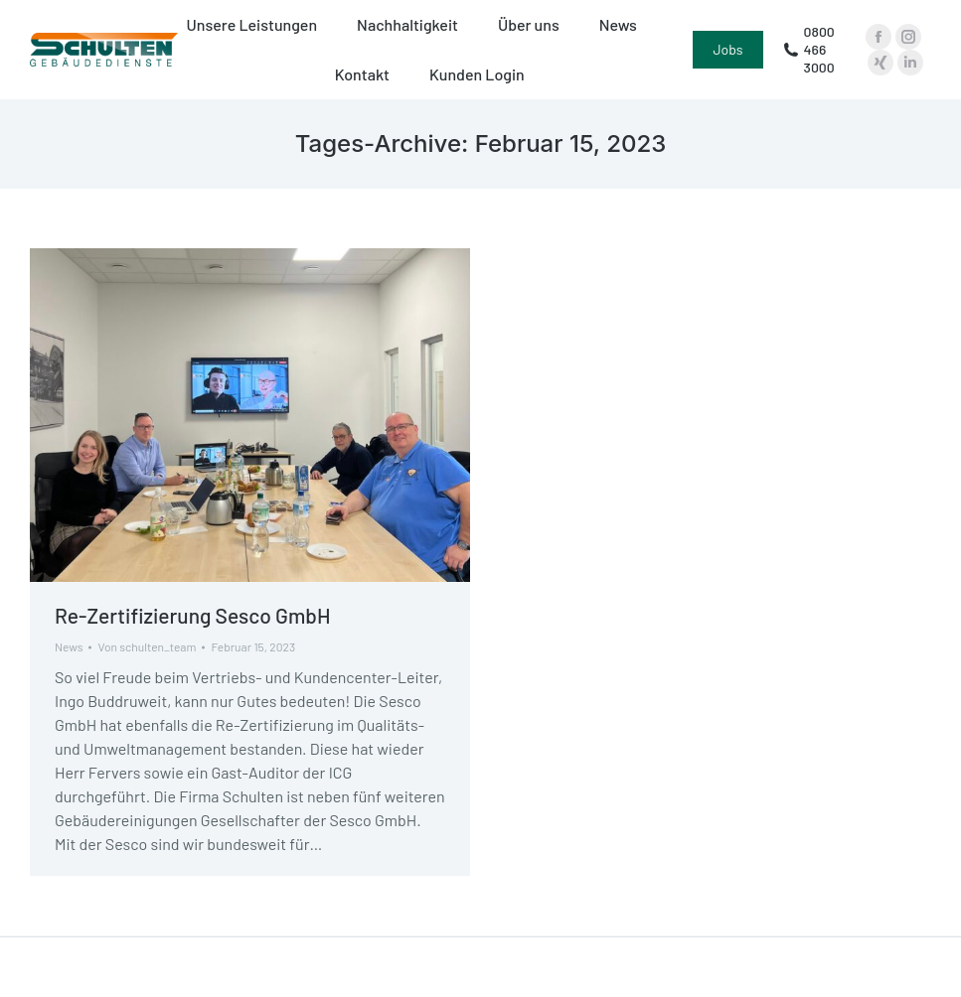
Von (146, 646)
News (68, 646)
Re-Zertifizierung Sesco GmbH (192, 615)
